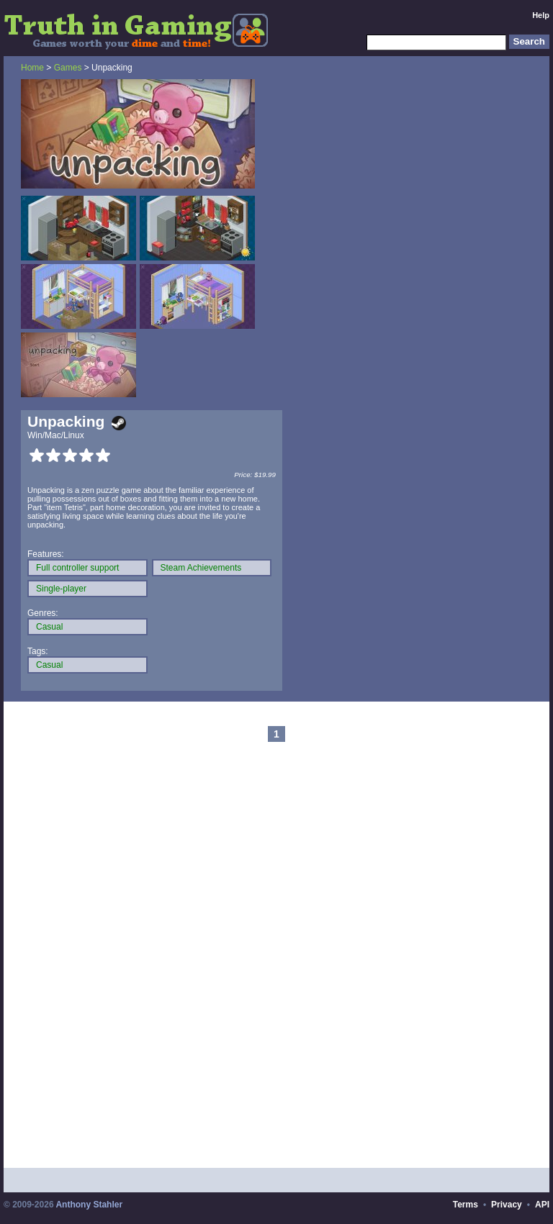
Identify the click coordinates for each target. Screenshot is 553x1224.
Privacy (506, 1205)
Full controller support (77, 568)
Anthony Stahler (88, 1205)
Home (32, 68)
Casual (49, 627)
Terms (465, 1205)
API (542, 1205)
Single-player (61, 589)
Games (68, 68)
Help (540, 15)
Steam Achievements (201, 568)
